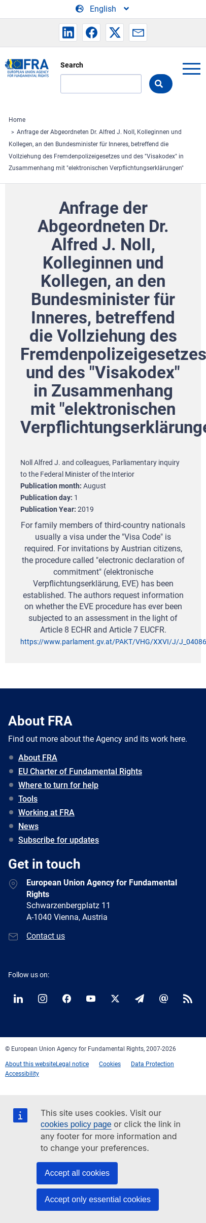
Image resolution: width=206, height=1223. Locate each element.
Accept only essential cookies (98, 1199)
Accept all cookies (77, 1173)
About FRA (37, 758)
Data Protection (152, 1064)
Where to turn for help (58, 785)
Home (17, 119)
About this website (30, 1064)
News (28, 826)
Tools (28, 799)
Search (71, 65)
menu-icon (191, 68)
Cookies (110, 1064)
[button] (68, 32)
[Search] (101, 83)
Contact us (45, 936)
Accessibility (22, 1073)
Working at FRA (46, 812)
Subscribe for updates (58, 840)
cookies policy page (76, 1124)
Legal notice (72, 1064)
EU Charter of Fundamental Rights (80, 771)
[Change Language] (103, 9)
